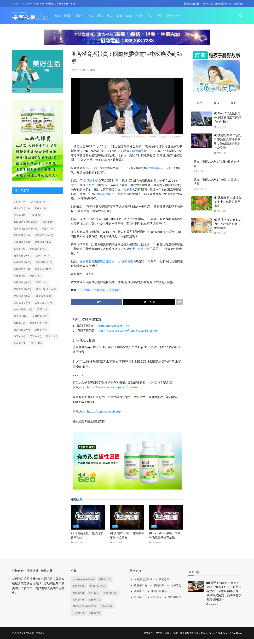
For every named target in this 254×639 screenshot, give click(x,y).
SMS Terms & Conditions (230, 633)
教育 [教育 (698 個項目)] (78, 593)
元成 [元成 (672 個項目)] (40, 208)
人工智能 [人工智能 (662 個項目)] (39, 201)
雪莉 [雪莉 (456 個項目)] (35, 336)
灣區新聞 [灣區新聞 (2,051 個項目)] (22, 289)
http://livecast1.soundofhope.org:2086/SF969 (128, 330)
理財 (79, 16)
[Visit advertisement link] (127, 40)
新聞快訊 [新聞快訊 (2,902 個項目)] (39, 248)
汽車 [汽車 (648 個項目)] (78, 599)
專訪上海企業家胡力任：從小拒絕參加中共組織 (227, 224)
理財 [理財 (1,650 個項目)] (107, 606)
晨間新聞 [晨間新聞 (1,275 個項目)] (43, 269)
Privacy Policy (208, 633)
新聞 (67, 16)
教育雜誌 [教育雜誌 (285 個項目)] (43, 242)
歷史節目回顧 (191, 3)
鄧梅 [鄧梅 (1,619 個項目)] (41, 329)
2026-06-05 (77, 542)
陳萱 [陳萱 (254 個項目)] (19, 336)
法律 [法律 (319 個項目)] (94, 599)
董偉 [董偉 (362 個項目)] (19, 322)
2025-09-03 (212, 604)
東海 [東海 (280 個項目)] (35, 275)
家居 (100, 16)
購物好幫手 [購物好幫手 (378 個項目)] (39, 322)
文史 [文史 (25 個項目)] (94, 593)
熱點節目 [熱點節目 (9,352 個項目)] (22, 296)
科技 (138, 16)
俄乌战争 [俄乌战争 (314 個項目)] (22, 208)
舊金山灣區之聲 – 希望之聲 (31, 633)
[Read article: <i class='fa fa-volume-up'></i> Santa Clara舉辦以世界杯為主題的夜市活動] (166, 517)
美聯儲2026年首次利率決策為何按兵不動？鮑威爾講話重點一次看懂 (227, 141)
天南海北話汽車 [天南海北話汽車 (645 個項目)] (25, 228)
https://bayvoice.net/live (113, 325)
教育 (110, 16)
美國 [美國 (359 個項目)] (43, 309)
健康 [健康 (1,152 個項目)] (105, 579)
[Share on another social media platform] (179, 302)
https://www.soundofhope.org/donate (112, 387)
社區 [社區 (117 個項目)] (78, 613)
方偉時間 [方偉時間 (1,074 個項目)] (22, 262)
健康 (119, 16)
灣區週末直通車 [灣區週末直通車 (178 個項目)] (84, 606)
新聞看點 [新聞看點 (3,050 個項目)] (22, 255)
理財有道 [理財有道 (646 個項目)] (44, 296)
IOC (152, 151)
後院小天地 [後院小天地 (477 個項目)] (44, 235)
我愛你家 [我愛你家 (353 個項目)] (22, 242)
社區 (160, 16)
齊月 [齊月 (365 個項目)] (37, 343)
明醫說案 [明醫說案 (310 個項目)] (44, 262)
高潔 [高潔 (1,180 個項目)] (20, 343)
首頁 (57, 16)
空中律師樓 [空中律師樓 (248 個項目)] (23, 309)
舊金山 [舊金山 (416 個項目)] (21, 316)
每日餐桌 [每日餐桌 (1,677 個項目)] (22, 282)
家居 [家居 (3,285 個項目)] (79, 586)
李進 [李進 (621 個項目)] (19, 275)
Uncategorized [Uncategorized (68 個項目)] (83, 579)
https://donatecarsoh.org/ (104, 411)
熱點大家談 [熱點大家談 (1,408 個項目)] (46, 289)
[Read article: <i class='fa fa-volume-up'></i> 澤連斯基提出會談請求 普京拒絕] (88, 517)
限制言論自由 (106, 261)
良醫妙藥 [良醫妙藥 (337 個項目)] (40, 316)
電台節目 (172, 16)
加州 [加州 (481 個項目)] (19, 215)
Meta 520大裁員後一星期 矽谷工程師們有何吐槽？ (227, 118)
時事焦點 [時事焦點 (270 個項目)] (22, 269)
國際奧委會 (139, 151)
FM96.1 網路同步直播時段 (216, 3)
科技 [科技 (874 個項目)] (94, 613)
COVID (167, 168)
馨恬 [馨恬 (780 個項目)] (51, 336)
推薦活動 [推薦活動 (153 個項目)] (98, 586)
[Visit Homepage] (30, 16)
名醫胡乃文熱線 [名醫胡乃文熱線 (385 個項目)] (25, 222)
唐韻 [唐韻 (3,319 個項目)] (48, 222)
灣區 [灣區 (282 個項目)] (42, 282)
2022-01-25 (76, 70)
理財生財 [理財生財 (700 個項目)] (22, 302)
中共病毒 (154, 168)
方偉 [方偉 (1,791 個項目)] (42, 255)
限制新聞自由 (106, 194)
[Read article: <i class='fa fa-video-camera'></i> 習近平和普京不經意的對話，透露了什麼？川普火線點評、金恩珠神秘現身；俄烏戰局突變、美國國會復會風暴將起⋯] (196, 586)
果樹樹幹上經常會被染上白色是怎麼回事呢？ (227, 202)
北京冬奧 (114, 290)
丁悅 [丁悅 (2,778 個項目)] (20, 201)
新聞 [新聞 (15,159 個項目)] (110, 593)
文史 (150, 16)
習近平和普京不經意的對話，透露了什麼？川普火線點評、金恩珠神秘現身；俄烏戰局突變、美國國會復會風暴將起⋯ (223, 591)
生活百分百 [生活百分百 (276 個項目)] (44, 302)
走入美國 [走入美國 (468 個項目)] (22, 329)
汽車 (90, 16)
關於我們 (239, 3)
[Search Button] (240, 15)
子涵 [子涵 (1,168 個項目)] (48, 228)
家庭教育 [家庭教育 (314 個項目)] (22, 235)
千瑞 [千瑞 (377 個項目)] (35, 215)
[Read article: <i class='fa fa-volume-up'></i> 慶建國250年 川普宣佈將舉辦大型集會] (127, 517)
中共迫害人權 (141, 249)
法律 (129, 16)
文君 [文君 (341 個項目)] (19, 248)
